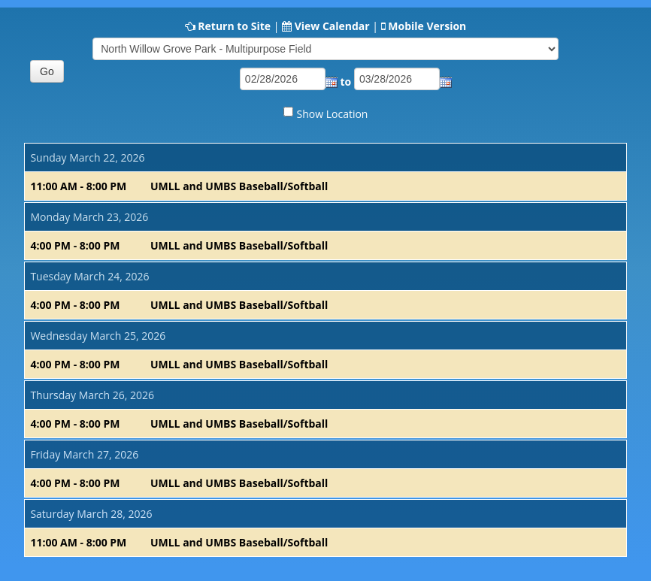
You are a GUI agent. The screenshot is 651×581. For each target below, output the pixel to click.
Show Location (332, 114)
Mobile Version (427, 26)
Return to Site (234, 26)
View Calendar (332, 26)
